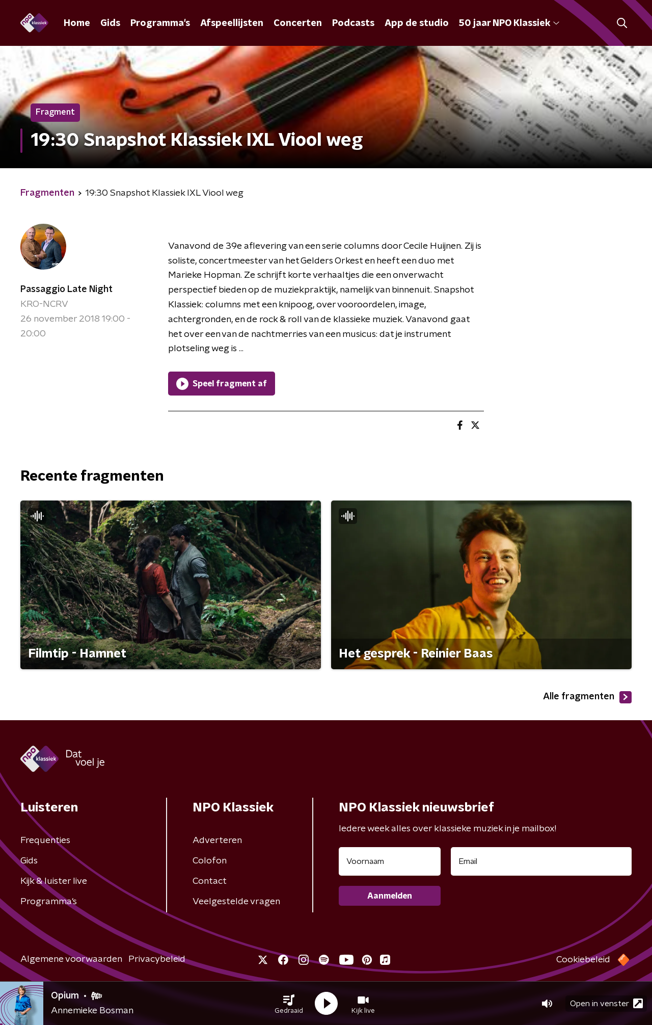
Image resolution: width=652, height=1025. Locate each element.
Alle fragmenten (587, 697)
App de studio (417, 23)
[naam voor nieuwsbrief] (390, 861)
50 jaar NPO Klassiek (509, 23)
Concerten (298, 23)
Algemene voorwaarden (71, 959)
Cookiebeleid (583, 959)
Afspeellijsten (231, 23)
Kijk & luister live (53, 881)
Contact (210, 881)
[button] (289, 1003)
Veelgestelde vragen (236, 901)
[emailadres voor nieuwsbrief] (541, 861)
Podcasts (353, 23)
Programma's (160, 23)
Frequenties (45, 840)
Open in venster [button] (606, 1003)
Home (77, 23)
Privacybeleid (156, 959)
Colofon (210, 860)
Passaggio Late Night (66, 289)
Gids (110, 23)
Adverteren (217, 840)
